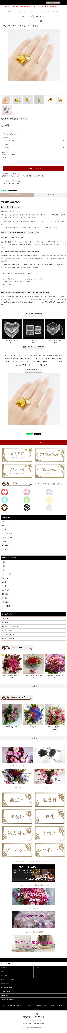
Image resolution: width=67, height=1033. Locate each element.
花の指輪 (35, 26)
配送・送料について (21, 1005)
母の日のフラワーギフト (23, 365)
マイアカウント (4, 967)
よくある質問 (6, 622)
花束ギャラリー (4, 995)
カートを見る (37, 971)
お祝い (20, 355)
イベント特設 (36, 362)
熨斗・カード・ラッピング (10, 634)
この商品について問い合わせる (11, 181)
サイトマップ (6, 618)
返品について (5, 152)
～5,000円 (8, 362)
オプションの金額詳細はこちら (11, 134)
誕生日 (49, 355)
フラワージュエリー (25, 26)
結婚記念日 (8, 358)
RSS (60, 1005)
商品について (17, 194)
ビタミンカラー (25, 362)
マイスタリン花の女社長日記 (7, 999)
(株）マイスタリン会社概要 (7, 979)
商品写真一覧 (50, 194)
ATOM (63, 1005)
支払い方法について (11, 1005)
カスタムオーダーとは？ (9, 630)
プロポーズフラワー (5, 991)
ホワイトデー (47, 362)
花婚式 (21, 358)
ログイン (3, 971)
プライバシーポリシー (52, 1005)
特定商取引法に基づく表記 (8, 154)
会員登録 (36, 967)
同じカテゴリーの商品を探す (10, 183)
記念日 (55, 355)
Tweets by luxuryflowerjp (33, 1007)
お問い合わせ (4, 975)
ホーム (3, 1005)
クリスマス (48, 365)
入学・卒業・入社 (35, 355)
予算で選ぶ (59, 358)
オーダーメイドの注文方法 (10, 626)
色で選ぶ (16, 362)
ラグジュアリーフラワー (10, 26)
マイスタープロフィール (6, 983)
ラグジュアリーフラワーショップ (33, 1020)
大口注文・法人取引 (8, 638)
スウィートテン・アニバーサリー (42, 358)
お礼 (44, 355)
